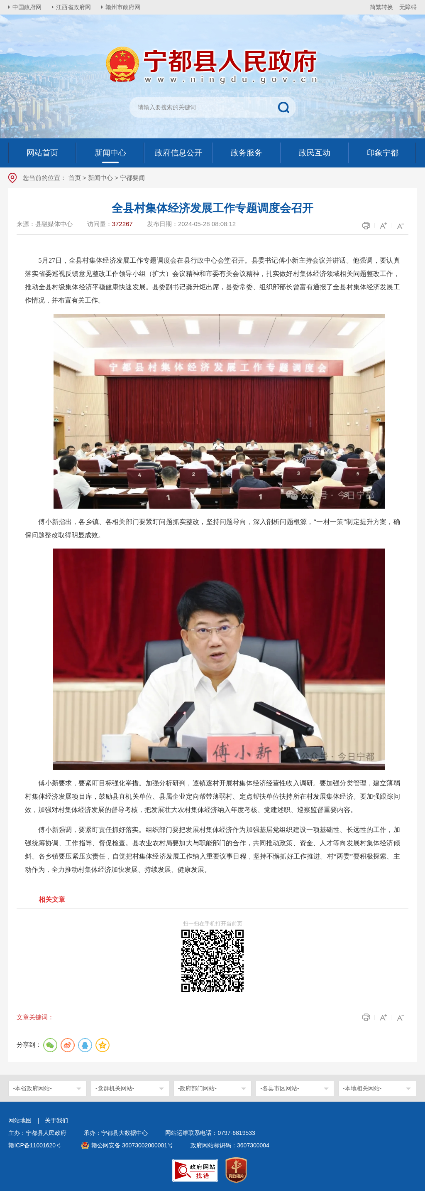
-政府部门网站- (197, 1088)
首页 (74, 177)
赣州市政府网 (122, 7)
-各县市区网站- (279, 1088)
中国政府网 (27, 7)
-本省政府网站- (32, 1088)
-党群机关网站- (114, 1088)
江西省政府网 (73, 7)
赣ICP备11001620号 (34, 1145)
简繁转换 (381, 7)
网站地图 (20, 1120)
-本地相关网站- (362, 1088)
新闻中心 (100, 177)
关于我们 (56, 1120)
